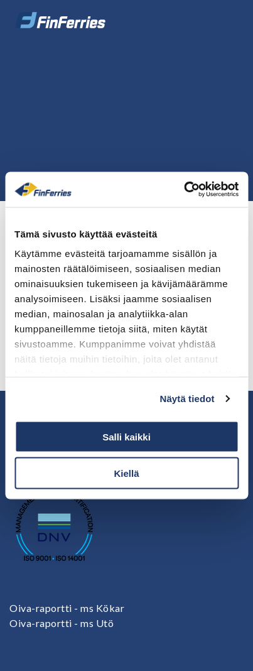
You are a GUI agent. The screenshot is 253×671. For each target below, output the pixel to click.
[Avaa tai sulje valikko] (226, 20)
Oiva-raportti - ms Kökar (66, 608)
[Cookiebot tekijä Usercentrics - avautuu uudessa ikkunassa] (184, 190)
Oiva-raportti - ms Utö (61, 623)
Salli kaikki (126, 436)
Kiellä (126, 473)
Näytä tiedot (187, 398)
